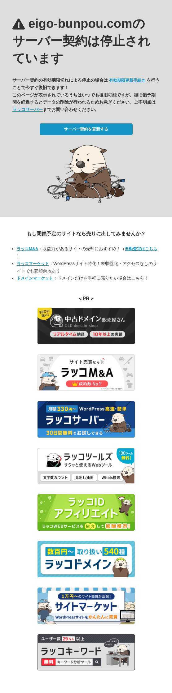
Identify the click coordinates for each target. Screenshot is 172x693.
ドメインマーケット (35, 278)
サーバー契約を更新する (86, 129)
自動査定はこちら (141, 248)
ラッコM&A (27, 248)
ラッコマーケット (33, 263)
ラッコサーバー (27, 109)
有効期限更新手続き (127, 80)
